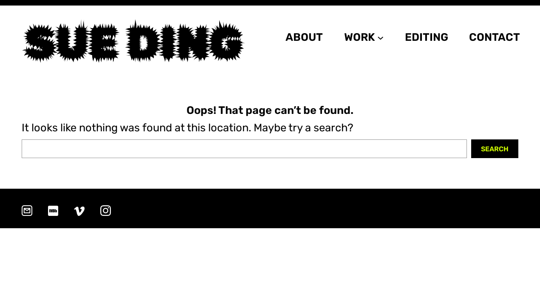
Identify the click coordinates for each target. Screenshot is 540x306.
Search (495, 149)
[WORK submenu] (380, 37)
